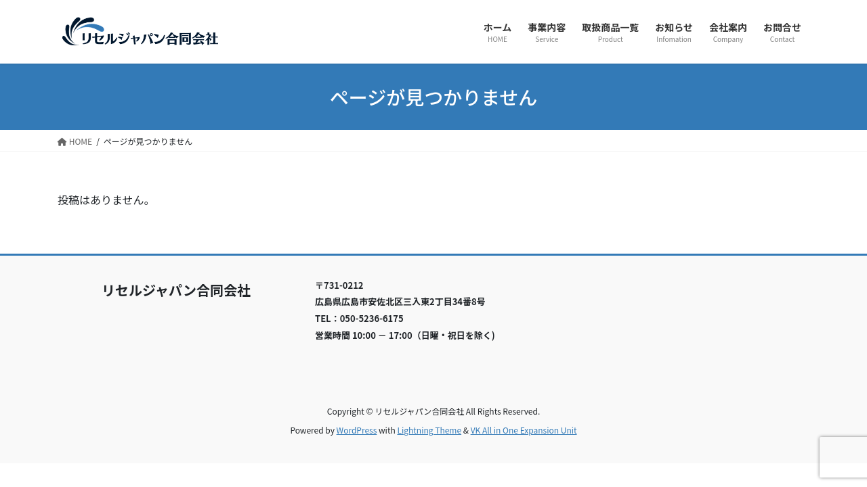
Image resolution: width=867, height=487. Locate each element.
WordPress (357, 430)
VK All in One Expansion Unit (524, 430)
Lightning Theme (429, 430)
